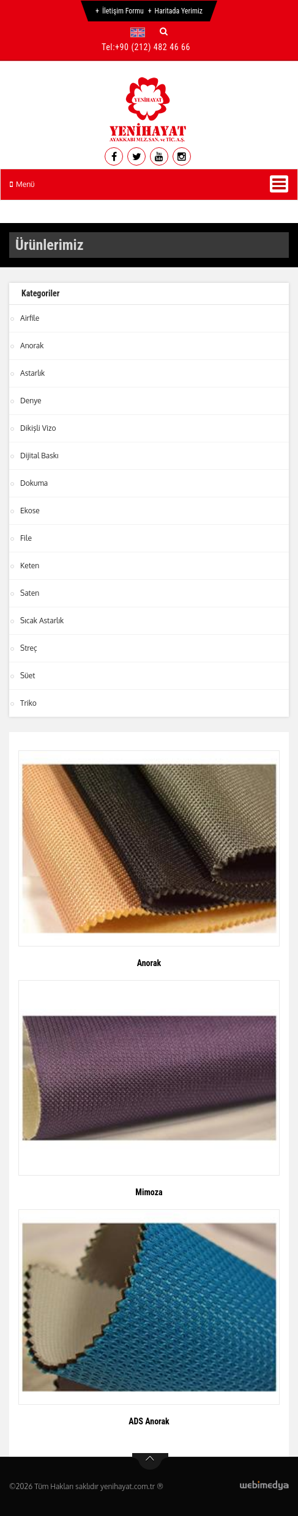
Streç (28, 648)
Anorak (31, 345)
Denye (31, 400)
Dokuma (34, 483)
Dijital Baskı (39, 455)
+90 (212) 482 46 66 (152, 47)
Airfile (29, 318)
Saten (29, 593)
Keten (29, 565)
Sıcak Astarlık (42, 620)
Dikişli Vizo (38, 428)
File (26, 538)
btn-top (150, 1461)
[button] (140, 32)
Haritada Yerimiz (179, 11)
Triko (28, 703)
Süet (27, 675)
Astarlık (32, 373)
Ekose (30, 510)
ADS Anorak (149, 1421)
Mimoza (148, 1192)
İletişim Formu (123, 11)
